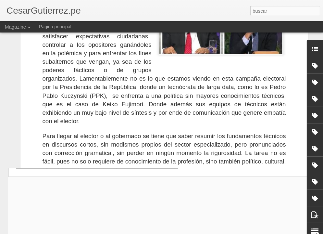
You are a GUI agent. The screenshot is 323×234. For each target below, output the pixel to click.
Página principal (55, 26)
